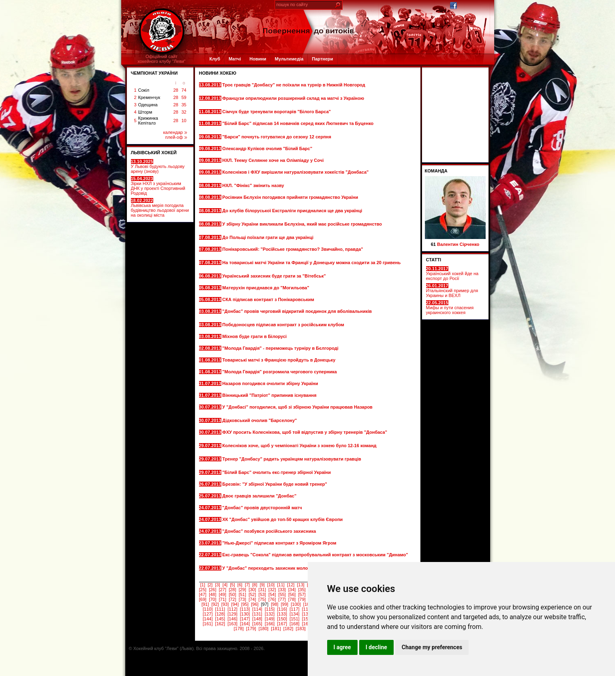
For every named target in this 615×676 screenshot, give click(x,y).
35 (183, 104)
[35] (302, 589)
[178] (238, 628)
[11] (281, 584)
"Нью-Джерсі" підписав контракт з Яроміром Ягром (279, 542)
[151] (294, 618)
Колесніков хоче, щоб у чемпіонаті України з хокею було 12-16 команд (299, 445)
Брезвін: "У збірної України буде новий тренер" (275, 484)
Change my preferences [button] (432, 647)
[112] (232, 609)
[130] (245, 613)
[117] (294, 609)
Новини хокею (217, 73)
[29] (242, 589)
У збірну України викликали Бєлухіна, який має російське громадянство (302, 224)
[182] (288, 628)
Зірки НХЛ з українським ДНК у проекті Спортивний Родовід (158, 186)
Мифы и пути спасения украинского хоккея (450, 307)
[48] (212, 594)
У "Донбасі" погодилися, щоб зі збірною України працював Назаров (297, 407)
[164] (245, 623)
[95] (245, 604)
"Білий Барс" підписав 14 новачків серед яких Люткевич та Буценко (297, 123)
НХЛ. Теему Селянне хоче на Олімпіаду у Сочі (273, 160)
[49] (222, 594)
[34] (292, 589)
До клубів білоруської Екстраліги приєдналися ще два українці (292, 210)
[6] (240, 584)
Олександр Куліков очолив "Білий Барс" (267, 148)
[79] (302, 599)
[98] (274, 604)
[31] (262, 589)
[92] (215, 604)
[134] (294, 613)
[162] (220, 623)
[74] (252, 599)
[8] (254, 584)
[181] (276, 628)
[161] (207, 623)
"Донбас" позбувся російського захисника (269, 531)
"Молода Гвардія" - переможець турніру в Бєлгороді (281, 348)
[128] (220, 613)
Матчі (235, 58)
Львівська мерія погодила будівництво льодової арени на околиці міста (160, 207)
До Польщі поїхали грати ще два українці (268, 237)
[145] (220, 618)
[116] (282, 609)
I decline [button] (376, 647)
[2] (210, 584)
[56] (292, 594)
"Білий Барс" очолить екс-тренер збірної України (277, 472)
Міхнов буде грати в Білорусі (255, 336)
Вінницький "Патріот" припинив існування (269, 395)
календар (175, 132)
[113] (245, 609)
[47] (202, 594)
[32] (272, 589)
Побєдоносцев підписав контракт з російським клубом (283, 324)
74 (183, 90)
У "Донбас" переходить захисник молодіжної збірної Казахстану (293, 568)
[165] (257, 623)
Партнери (322, 58)
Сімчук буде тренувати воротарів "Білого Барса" (277, 111)
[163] (232, 623)
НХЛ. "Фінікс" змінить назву (253, 185)
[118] (307, 609)
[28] (232, 589)
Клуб (215, 58)
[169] (307, 623)
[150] (282, 618)
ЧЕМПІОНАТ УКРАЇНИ (154, 73)
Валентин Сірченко (458, 244)
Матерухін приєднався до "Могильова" (266, 287)
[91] (205, 604)
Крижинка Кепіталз (148, 120)
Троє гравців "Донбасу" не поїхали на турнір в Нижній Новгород (293, 84)
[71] (222, 599)
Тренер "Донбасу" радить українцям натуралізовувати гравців (291, 458)
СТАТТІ (433, 259)
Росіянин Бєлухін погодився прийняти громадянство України (290, 197)
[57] (302, 594)
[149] (269, 618)
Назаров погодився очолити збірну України (270, 383)
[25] (202, 589)
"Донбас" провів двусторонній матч (262, 507)
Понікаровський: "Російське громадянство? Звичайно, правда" (292, 249)
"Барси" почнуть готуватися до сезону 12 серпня (277, 136)
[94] (234, 604)
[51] (242, 594)
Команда (436, 170)
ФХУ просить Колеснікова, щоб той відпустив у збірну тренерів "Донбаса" (304, 432)
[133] (282, 613)
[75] (262, 599)
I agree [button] (342, 647)
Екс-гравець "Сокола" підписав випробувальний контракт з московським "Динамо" (315, 554)
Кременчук (149, 97)
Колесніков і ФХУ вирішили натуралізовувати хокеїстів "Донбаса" (295, 172)
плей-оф (175, 137)
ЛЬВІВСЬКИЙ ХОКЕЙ (154, 152)
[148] (257, 618)
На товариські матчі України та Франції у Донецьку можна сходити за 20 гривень (311, 262)
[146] (232, 618)
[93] (225, 604)
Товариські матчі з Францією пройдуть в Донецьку (279, 359)
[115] (269, 609)
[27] (222, 589)
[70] (212, 599)
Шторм (145, 112)
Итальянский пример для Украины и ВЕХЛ (452, 290)
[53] (262, 594)
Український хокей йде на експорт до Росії (452, 273)
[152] (307, 618)
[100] (295, 604)
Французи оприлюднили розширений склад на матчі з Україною (293, 98)
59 (183, 97)
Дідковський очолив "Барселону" (260, 420)
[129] (232, 613)
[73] (242, 599)
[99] (284, 604)
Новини (257, 58)
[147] (245, 618)
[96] (254, 604)
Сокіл (144, 90)
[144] (207, 618)
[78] (292, 599)
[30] (252, 589)
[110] (207, 609)
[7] (247, 584)
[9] (262, 584)
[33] (282, 589)
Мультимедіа (289, 58)
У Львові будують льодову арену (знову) (158, 166)
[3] (217, 584)
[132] (269, 613)
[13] (300, 584)
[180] (263, 628)
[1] (202, 584)
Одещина (148, 104)
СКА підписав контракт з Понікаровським (268, 299)
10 (183, 120)
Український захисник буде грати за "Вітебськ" (274, 275)
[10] (270, 584)
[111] (220, 609)
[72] (232, 599)
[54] (272, 594)
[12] (290, 584)
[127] (207, 613)
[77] (282, 599)
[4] (225, 584)
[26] (212, 589)
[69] (202, 599)
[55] (282, 594)
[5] (232, 584)
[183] (300, 628)
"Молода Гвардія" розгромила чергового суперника (280, 371)
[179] (251, 628)
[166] (269, 623)
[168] (294, 623)
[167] (282, 623)
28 (175, 90)
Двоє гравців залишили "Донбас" (260, 495)
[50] (232, 594)
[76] (272, 599)
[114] (257, 609)
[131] (257, 613)
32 (183, 112)
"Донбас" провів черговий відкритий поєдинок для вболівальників (297, 311)
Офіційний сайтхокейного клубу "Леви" (161, 59)
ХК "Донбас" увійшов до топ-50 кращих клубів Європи (283, 519)
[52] (252, 594)
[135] (307, 613)
